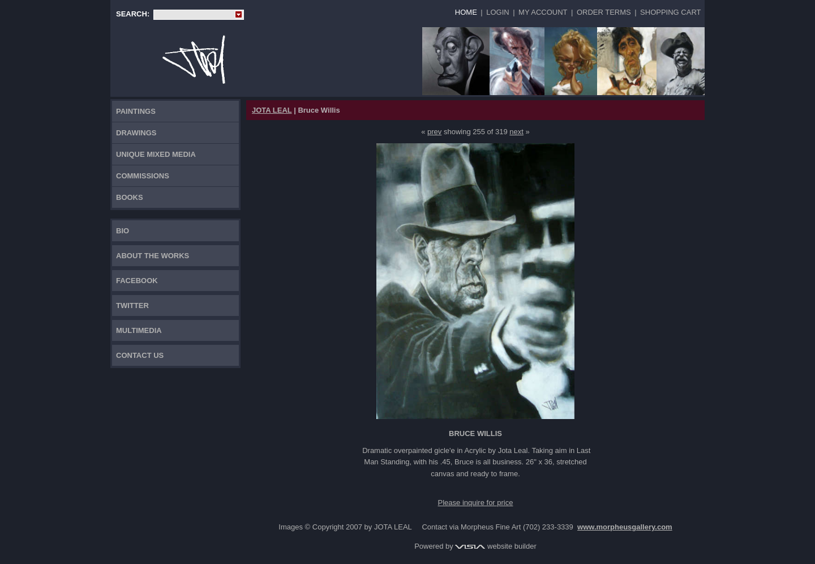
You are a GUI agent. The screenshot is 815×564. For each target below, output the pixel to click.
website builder (495, 546)
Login (497, 12)
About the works (152, 255)
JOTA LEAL (272, 110)
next (516, 131)
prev (434, 131)
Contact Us (140, 355)
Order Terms (604, 12)
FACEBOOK (137, 280)
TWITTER (132, 305)
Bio (122, 231)
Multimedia (139, 330)
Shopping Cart (670, 12)
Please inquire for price (475, 502)
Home (466, 12)
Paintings (136, 111)
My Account (542, 12)
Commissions (142, 176)
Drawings (136, 133)
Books (129, 197)
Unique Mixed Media (156, 154)
